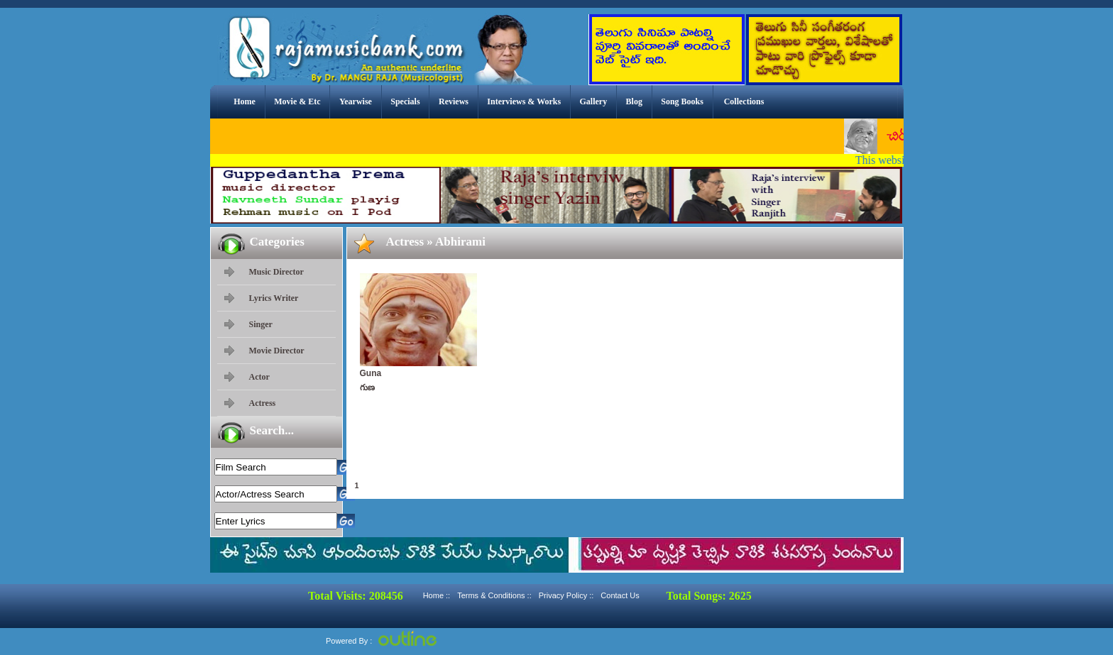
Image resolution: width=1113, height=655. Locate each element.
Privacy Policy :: (566, 595)
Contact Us (620, 595)
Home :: (437, 595)
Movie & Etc (297, 101)
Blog (634, 101)
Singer (261, 324)
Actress (262, 403)
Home (245, 101)
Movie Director (277, 351)
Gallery (594, 101)
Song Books (682, 101)
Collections (744, 101)
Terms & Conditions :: (494, 595)
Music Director (276, 272)
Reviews (453, 101)
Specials (405, 101)
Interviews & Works (524, 101)
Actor (259, 377)
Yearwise (355, 101)
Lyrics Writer (274, 298)
